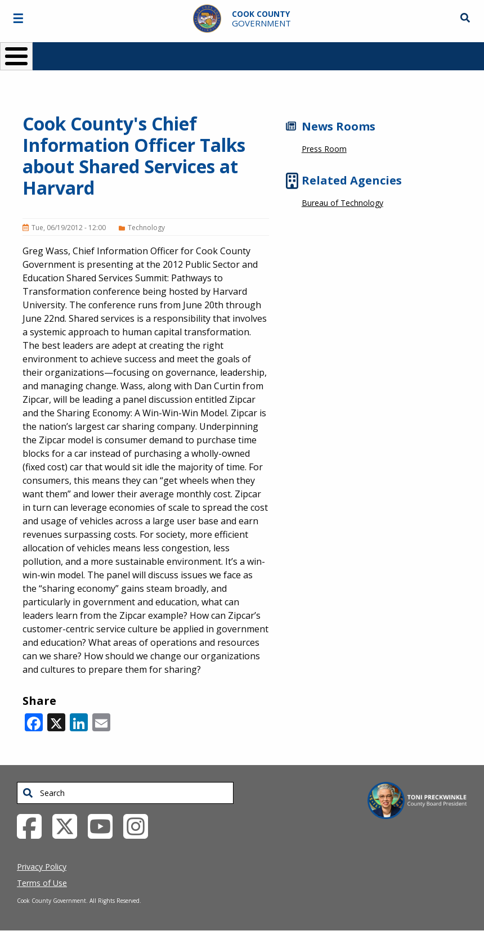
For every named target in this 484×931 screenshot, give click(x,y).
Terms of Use (42, 883)
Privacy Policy (41, 866)
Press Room (324, 148)
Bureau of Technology (342, 202)
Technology (146, 227)
